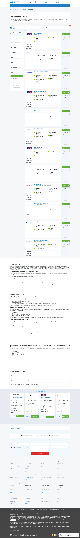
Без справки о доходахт (14, 474)
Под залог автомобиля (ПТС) (14, 466)
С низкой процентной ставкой (46, 474)
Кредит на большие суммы (32, 397)
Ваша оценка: (13, 447)
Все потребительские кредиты (24, 9)
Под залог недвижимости (16, 87)
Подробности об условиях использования (33, 523)
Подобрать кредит (17, 76)
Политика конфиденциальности (54, 509)
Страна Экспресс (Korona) (45, 501)
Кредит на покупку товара (16, 397)
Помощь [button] (44, 5)
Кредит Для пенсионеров (40, 91)
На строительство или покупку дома (31, 474)
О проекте (11, 509)
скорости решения (64, 27)
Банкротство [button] (33, 5)
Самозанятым (59, 466)
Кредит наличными (38, 51)
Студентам (11, 489)
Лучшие (58, 475)
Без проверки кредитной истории (46, 487)
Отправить (40, 453)
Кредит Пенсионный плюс (40, 221)
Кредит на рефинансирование (41, 71)
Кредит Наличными (38, 33)
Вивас (42, 498)
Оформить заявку (66, 34)
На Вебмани (59, 489)
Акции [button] (39, 5)
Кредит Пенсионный (61, 397)
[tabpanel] (17, 406)
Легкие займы (12, 501)
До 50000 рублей (28, 465)
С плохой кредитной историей (46, 477)
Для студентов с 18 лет (60, 463)
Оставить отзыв (62, 427)
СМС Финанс (59, 499)
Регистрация (68, 2)
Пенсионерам (12, 487)
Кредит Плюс (59, 498)
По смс (26, 487)
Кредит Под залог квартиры (40, 240)
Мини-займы (27, 498)
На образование (28, 475)
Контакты (16, 509)
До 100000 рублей (28, 466)
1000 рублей (27, 499)
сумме (38, 27)
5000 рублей (27, 501)
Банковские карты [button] (19, 5)
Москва (45, 2)
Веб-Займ (42, 499)
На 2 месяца (43, 465)
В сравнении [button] (56, 2)
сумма (11, 30)
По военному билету (28, 489)
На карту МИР (59, 487)
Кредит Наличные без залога (41, 203)
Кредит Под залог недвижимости (42, 110)
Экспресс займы (12, 499)
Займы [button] (12, 5)
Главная (11, 9)
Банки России (15, 9)
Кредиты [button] (26, 5)
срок (11, 35)
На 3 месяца (43, 466)
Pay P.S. (58, 501)
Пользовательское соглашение (41, 509)
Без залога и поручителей (45, 490)
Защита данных (31, 509)
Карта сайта (63, 509)
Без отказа (43, 475)
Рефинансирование (38, 147)
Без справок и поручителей (45, 489)
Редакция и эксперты (23, 509)
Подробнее (66, 37)
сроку (46, 27)
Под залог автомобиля (16, 85)
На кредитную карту (60, 490)
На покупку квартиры (29, 477)
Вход (63, 2)
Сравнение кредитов (60, 477)
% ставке (53, 27)
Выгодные (58, 474)
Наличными (12, 463)
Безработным (59, 465)
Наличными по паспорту (14, 477)
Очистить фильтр (16, 78)
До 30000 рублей (28, 463)
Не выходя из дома (28, 490)
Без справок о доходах (16, 83)
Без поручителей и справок (14, 475)
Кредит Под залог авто (39, 128)
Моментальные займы (13, 498)
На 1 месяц (43, 463)
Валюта (20, 30)
